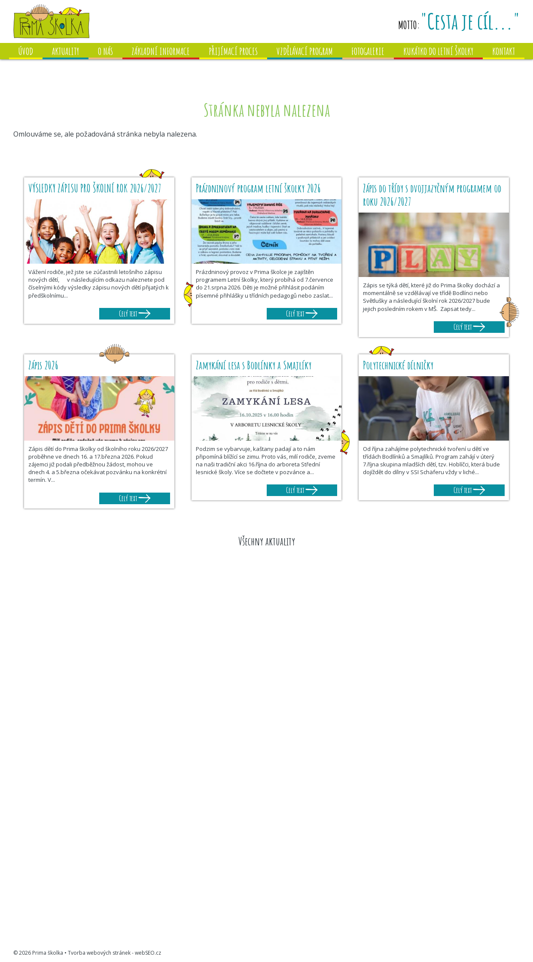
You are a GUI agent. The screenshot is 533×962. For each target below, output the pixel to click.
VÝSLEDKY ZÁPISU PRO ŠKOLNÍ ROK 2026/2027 (96, 188)
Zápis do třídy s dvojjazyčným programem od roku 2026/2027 (432, 195)
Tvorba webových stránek (99, 952)
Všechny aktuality (266, 541)
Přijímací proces (233, 51)
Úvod (25, 51)
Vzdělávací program (305, 51)
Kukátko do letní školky (438, 51)
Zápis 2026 (43, 365)
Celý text (134, 313)
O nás (105, 51)
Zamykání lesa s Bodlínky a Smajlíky (253, 365)
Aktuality (65, 51)
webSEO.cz (148, 952)
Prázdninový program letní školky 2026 (258, 188)
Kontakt (503, 51)
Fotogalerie (367, 51)
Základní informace (160, 51)
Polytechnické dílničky (398, 365)
